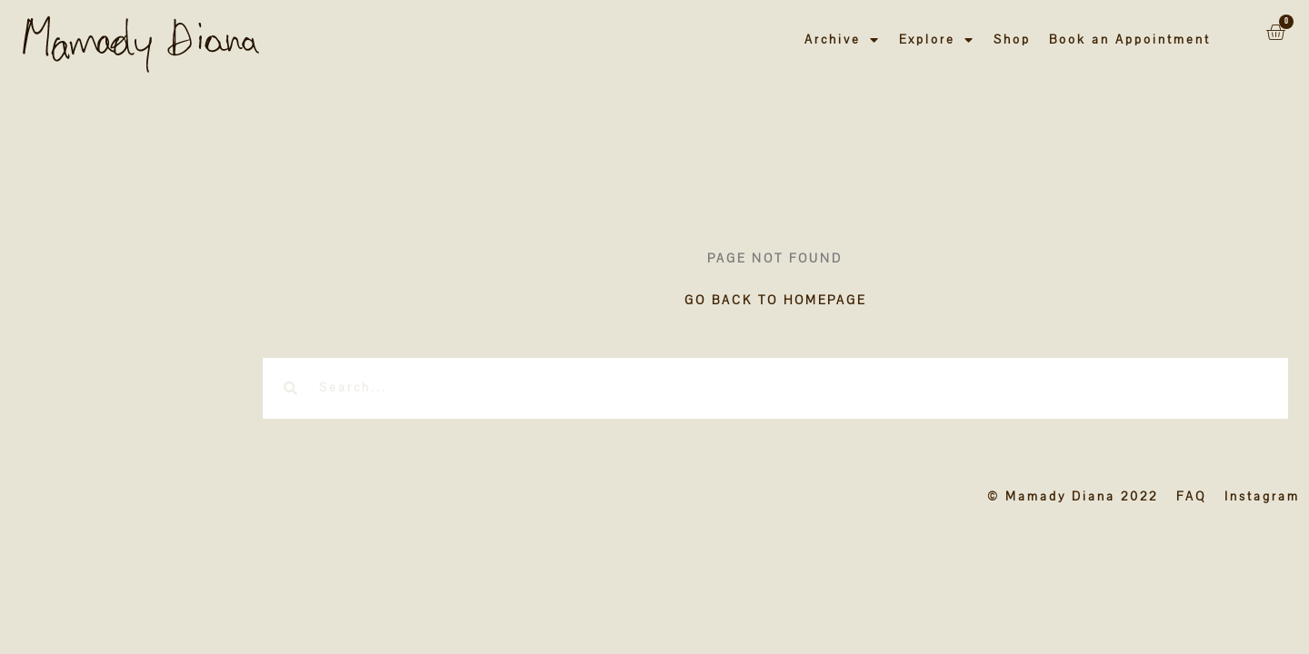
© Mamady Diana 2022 (1072, 496)
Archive (842, 40)
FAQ (1191, 496)
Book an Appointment (1130, 39)
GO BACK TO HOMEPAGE (775, 300)
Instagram (1262, 496)
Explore (937, 40)
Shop (1012, 39)
